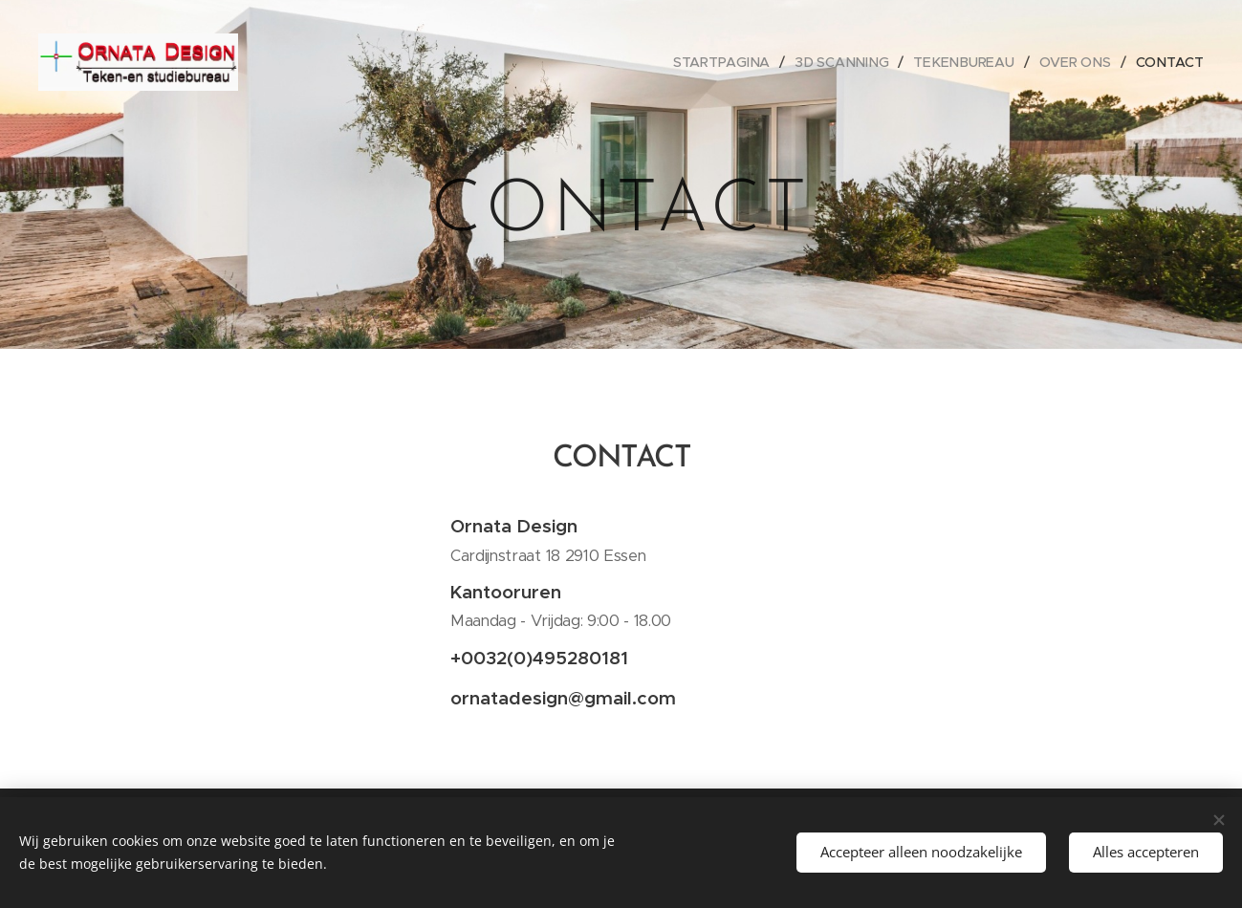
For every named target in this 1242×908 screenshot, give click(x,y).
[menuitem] (731, 62)
